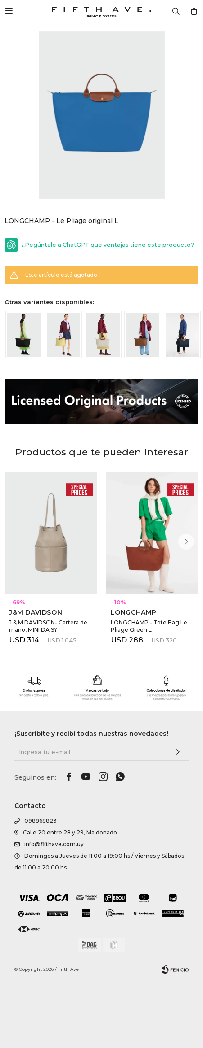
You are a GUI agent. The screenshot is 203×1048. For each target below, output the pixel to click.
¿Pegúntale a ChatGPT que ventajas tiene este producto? (108, 244)
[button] (186, 542)
